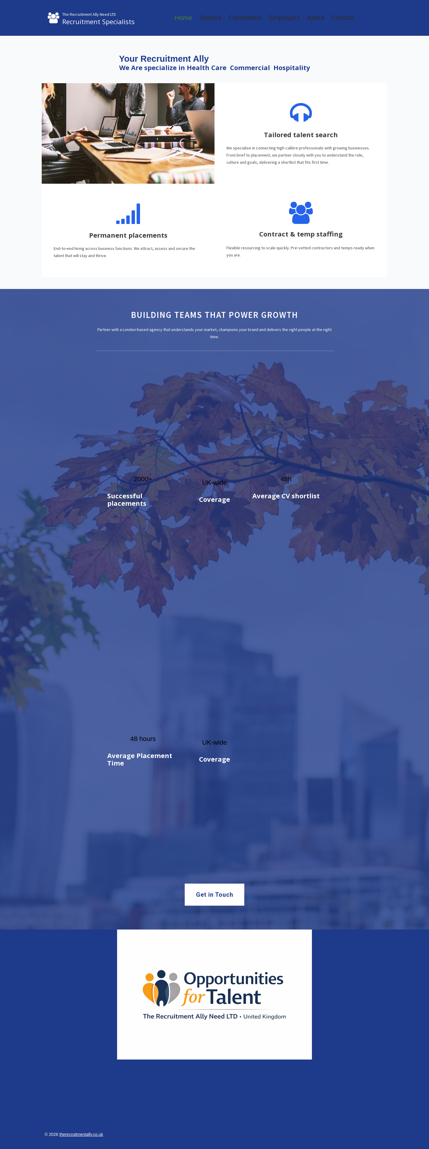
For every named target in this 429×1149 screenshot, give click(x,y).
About (315, 17)
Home (183, 17)
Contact (342, 17)
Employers (284, 17)
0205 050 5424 (214, 1081)
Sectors (210, 17)
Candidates (245, 17)
